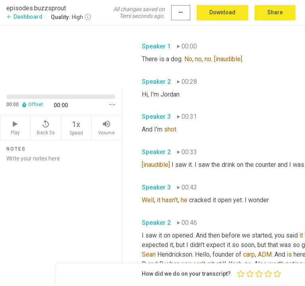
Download (222, 12)
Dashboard (24, 17)
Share (275, 12)
